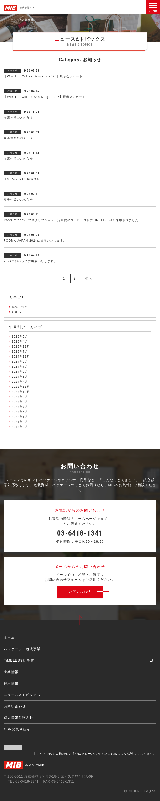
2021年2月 (20, 422)
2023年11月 (21, 386)
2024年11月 (21, 356)
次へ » (90, 278)
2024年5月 (20, 376)
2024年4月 (20, 381)
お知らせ (18, 312)
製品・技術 (20, 307)
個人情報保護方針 (18, 718)
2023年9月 (20, 396)
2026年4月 (20, 341)
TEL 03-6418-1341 (23, 781)
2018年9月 (20, 427)
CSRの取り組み (17, 729)
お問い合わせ (15, 706)
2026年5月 (20, 336)
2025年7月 (20, 351)
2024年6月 (20, 371)
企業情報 (11, 672)
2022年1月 (20, 417)
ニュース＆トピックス (22, 695)
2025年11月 (21, 346)
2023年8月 (20, 401)
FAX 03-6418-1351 (58, 781)
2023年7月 (20, 406)
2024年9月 (20, 361)
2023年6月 (20, 412)
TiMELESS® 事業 (19, 660)
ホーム (12, 19)
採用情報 (11, 683)
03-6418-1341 (80, 533)
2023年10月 (21, 391)
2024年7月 (20, 366)
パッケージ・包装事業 (22, 649)
